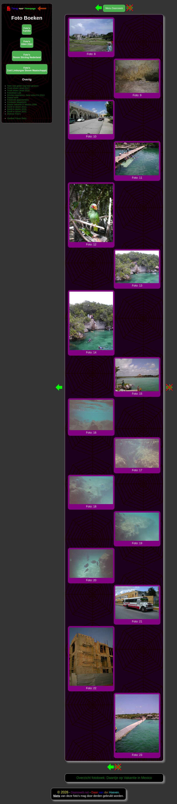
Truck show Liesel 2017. (18, 88)
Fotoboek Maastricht (16, 102)
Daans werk (12, 97)
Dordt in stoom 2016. (17, 109)
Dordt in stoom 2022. (17, 111)
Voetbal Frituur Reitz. (17, 118)
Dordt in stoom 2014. (17, 107)
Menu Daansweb (114, 8)
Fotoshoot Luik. (14, 93)
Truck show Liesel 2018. (18, 90)
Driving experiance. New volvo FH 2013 (25, 95)
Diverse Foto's (14, 114)
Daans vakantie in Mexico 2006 (22, 104)
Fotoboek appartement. (18, 100)
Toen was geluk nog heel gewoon (23, 86)
